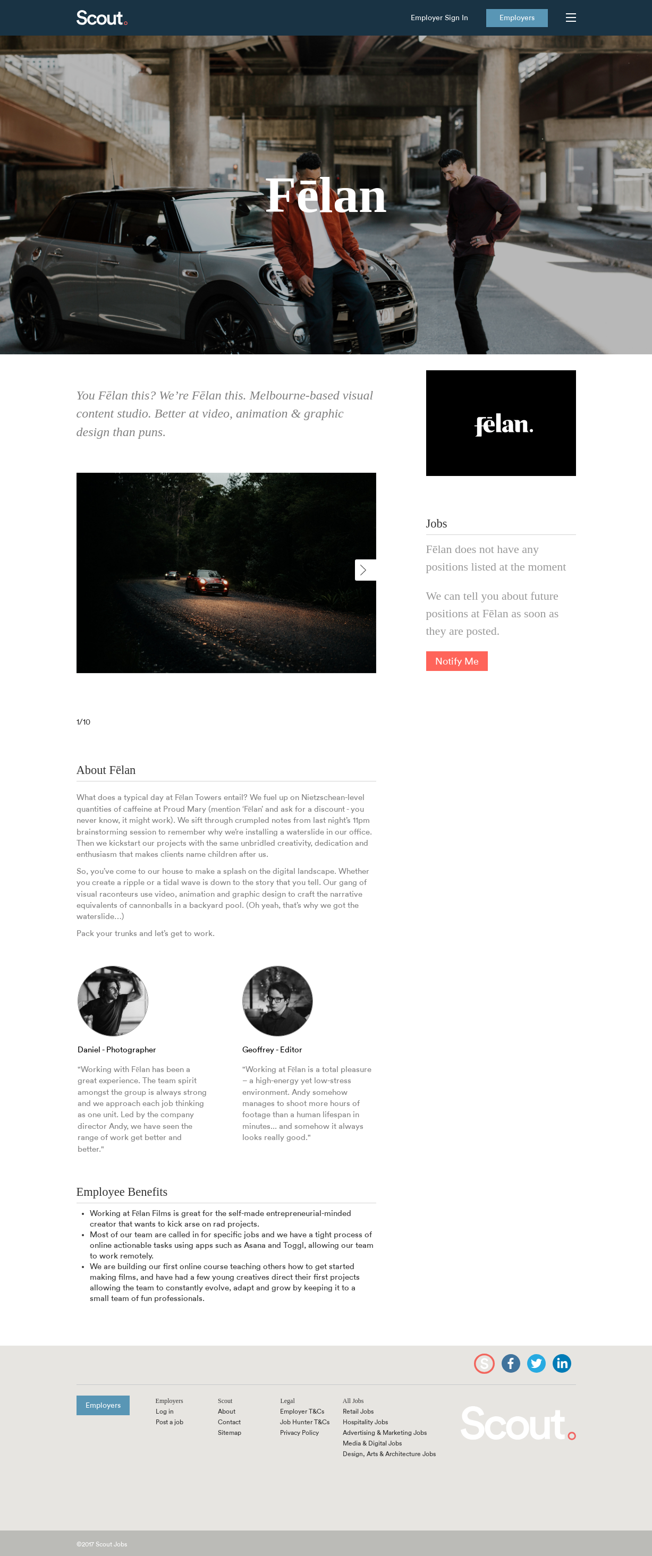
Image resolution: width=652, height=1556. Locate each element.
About (226, 1411)
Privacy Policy (299, 1433)
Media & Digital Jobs (372, 1443)
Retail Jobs (358, 1411)
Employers (517, 18)
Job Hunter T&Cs (304, 1422)
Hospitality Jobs (365, 1422)
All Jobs (353, 1401)
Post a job (169, 1422)
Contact (229, 1422)
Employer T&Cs (302, 1411)
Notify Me (457, 661)
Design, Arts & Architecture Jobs (389, 1454)
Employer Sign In (439, 18)
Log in (165, 1411)
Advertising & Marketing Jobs (385, 1433)
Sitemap (229, 1433)
